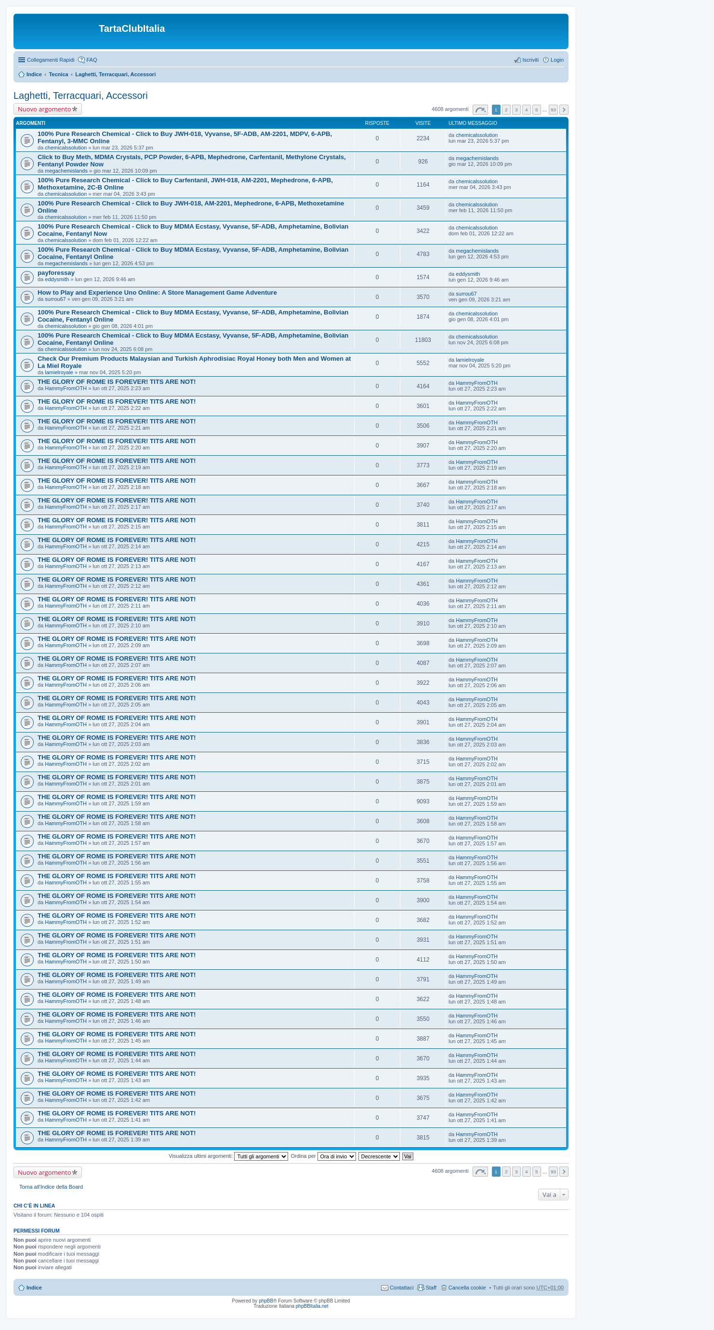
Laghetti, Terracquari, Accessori (115, 74)
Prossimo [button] (564, 110)
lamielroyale (59, 372)
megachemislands (66, 171)
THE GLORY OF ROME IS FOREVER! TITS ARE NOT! (117, 381)
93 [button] (553, 109)
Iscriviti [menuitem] (530, 60)
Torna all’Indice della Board (51, 1187)
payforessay (56, 272)
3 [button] (516, 109)
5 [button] (536, 109)
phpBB (266, 1300)
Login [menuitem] (557, 60)
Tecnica (58, 74)
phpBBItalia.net (312, 1306)
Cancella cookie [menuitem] (467, 1287)
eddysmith (57, 279)
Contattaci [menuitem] (402, 1287)
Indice (34, 74)
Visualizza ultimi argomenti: (228, 1156)
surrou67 (55, 299)
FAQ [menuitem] (91, 60)
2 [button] (506, 109)
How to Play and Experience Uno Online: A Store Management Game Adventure (157, 292)
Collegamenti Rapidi (50, 60)
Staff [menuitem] (430, 1287)
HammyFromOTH (66, 388)
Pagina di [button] (480, 110)
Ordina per (323, 1156)
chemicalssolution (66, 147)
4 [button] (526, 109)
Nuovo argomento (44, 109)
